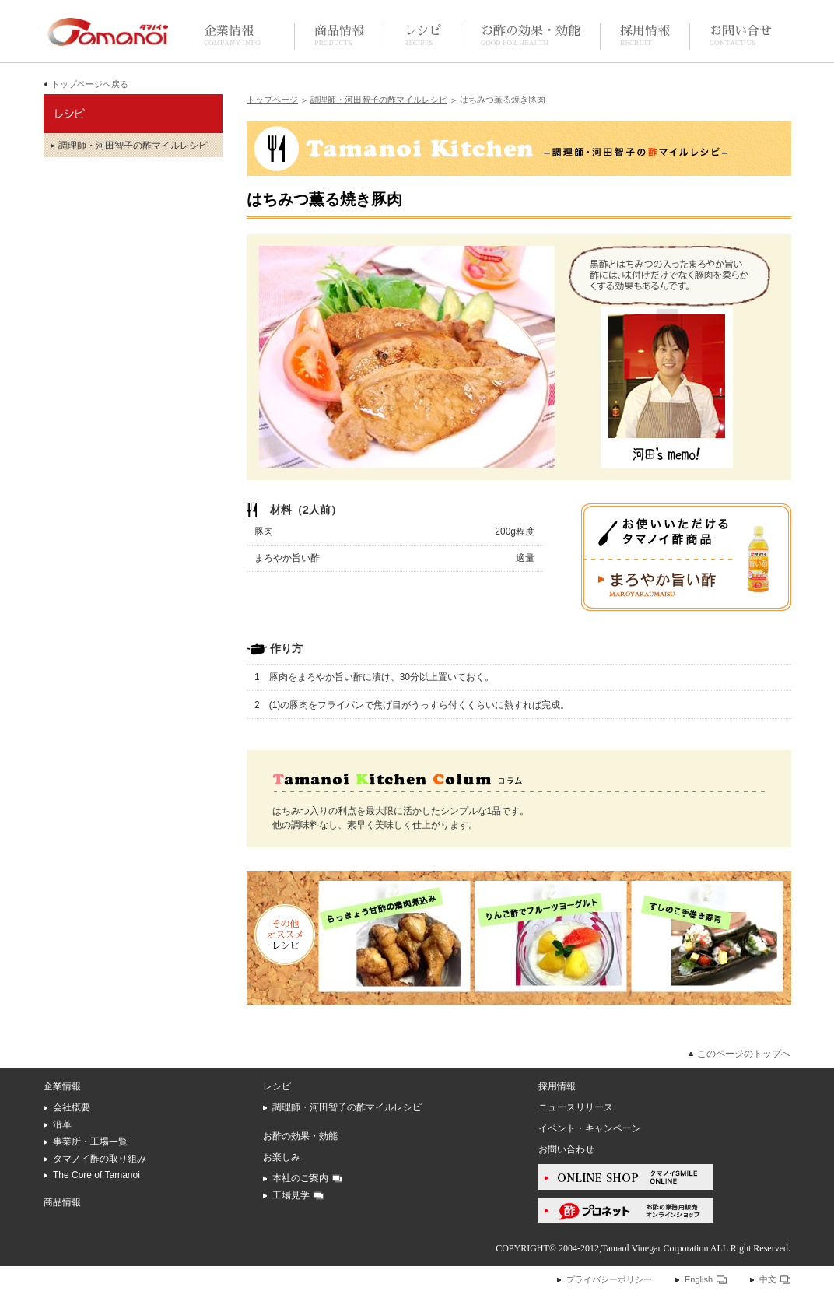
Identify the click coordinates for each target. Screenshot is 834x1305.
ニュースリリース (575, 1107)
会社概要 (71, 1107)
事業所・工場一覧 (90, 1141)
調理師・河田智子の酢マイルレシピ (378, 99)
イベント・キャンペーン (589, 1128)
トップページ (272, 99)
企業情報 (232, 36)
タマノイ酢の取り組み (99, 1158)
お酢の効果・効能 (530, 36)
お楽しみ (281, 1157)
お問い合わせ (566, 1149)
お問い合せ (741, 36)
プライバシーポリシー (609, 1279)
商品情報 (339, 36)
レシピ (422, 36)
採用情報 (645, 36)
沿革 (62, 1124)
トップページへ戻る (89, 84)
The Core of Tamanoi (96, 1175)
